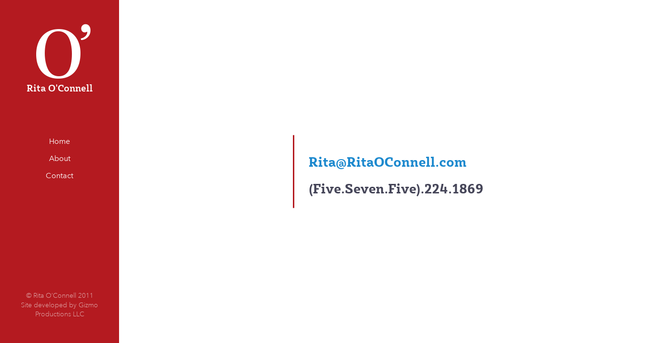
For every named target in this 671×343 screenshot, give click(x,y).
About (59, 158)
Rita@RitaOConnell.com (388, 161)
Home (59, 141)
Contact (59, 175)
